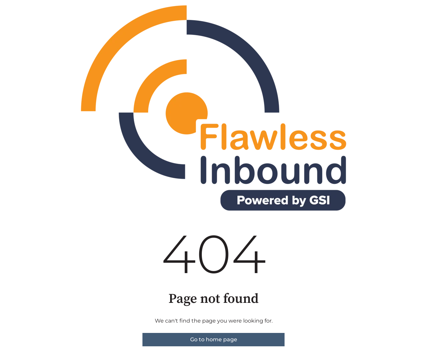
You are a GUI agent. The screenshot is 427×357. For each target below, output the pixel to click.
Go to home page (213, 339)
